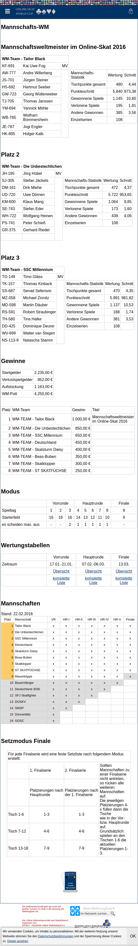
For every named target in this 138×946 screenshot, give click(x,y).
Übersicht (61, 571)
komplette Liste (61, 580)
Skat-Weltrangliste (97, 908)
